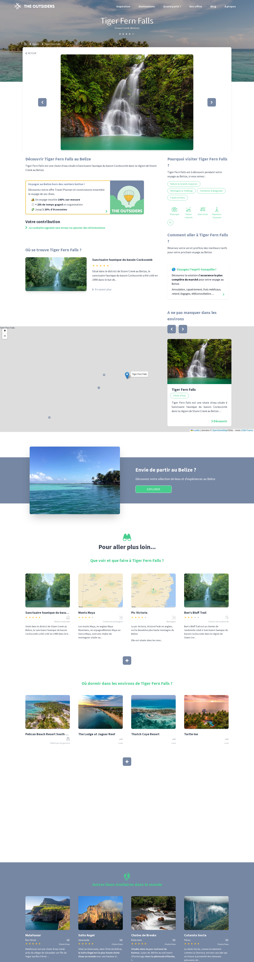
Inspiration (123, 6)
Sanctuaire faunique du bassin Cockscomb (122, 260)
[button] (127, 102)
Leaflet (195, 430)
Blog (213, 6)
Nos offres (195, 6)
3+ (170, 222)
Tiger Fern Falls (53, 44)
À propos (230, 6)
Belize (35, 44)
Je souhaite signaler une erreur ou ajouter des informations (65, 227)
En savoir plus (101, 289)
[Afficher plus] (127, 660)
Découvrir (220, 421)
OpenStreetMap (219, 430)
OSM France (247, 430)
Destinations (147, 6)
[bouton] (171, 329)
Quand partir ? (172, 6)
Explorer (153, 489)
